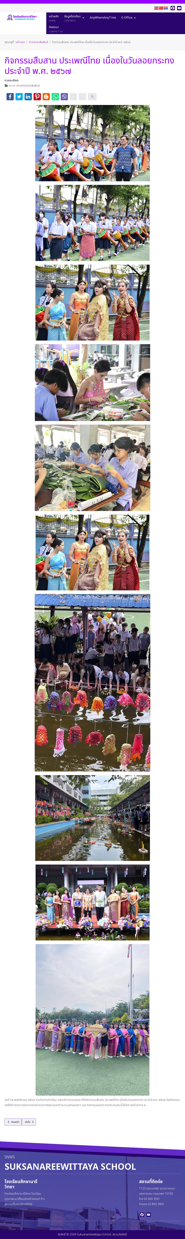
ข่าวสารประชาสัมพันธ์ (28, 86)
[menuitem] (53, 17)
